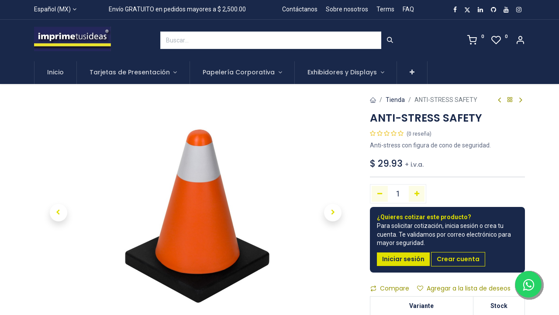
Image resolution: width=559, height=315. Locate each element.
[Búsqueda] (390, 40)
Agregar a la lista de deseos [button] (464, 288)
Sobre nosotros (347, 9)
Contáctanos (299, 9)
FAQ (408, 9)
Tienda (395, 99)
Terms (385, 9)
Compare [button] (389, 288)
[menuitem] (55, 72)
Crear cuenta (458, 259)
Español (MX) (52, 9)
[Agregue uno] (417, 194)
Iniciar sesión (403, 259)
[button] (412, 72)
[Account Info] (520, 41)
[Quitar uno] (380, 194)
